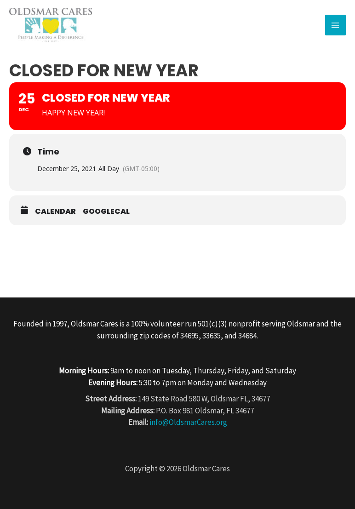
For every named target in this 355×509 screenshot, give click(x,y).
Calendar (55, 211)
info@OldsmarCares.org (188, 422)
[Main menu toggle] (335, 25)
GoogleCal (106, 211)
